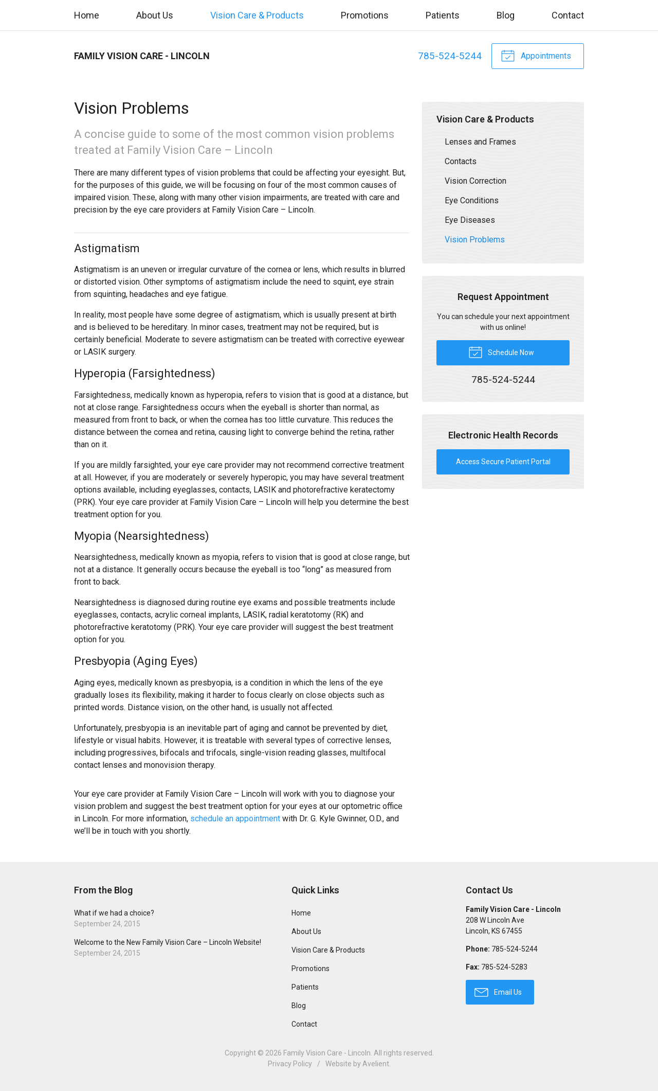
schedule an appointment (235, 818)
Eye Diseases (470, 220)
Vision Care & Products (257, 15)
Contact (568, 15)
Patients (443, 15)
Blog (506, 15)
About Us (154, 15)
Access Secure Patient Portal (503, 461)
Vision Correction (475, 181)
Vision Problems (475, 239)
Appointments (536, 55)
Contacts (461, 161)
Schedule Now (501, 351)
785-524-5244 (450, 56)
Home (86, 15)
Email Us (498, 991)
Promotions (365, 15)
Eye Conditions (472, 200)
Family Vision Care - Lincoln (327, 1053)
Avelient (375, 1064)
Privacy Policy (290, 1064)
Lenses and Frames (480, 142)
